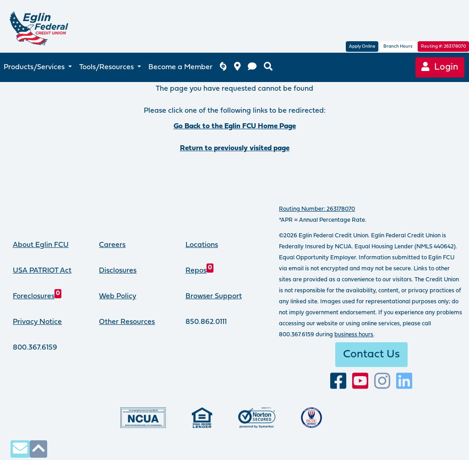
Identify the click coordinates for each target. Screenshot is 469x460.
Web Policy (117, 296)
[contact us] (252, 67)
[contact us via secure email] (20, 449)
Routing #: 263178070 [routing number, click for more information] (443, 46)
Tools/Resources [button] (107, 67)
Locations (201, 245)
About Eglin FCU (41, 245)
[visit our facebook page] (338, 381)
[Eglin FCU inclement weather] (223, 67)
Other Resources (127, 322)
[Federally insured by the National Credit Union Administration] (143, 418)
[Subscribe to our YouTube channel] (360, 381)
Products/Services (35, 67)
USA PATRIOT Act (42, 270)
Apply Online (362, 46)
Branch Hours (398, 46)
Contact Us (371, 354)
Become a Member (180, 67)
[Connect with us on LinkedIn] (404, 381)
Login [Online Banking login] (439, 67)
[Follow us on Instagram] (382, 381)
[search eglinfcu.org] (268, 67)
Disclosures (117, 270)
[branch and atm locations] (237, 67)
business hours (353, 335)
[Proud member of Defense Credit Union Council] (311, 418)
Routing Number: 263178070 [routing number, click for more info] (317, 209)
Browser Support (213, 296)
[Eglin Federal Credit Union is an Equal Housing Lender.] (202, 418)
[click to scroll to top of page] (38, 449)
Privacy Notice (37, 322)
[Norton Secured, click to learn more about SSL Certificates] (256, 418)
